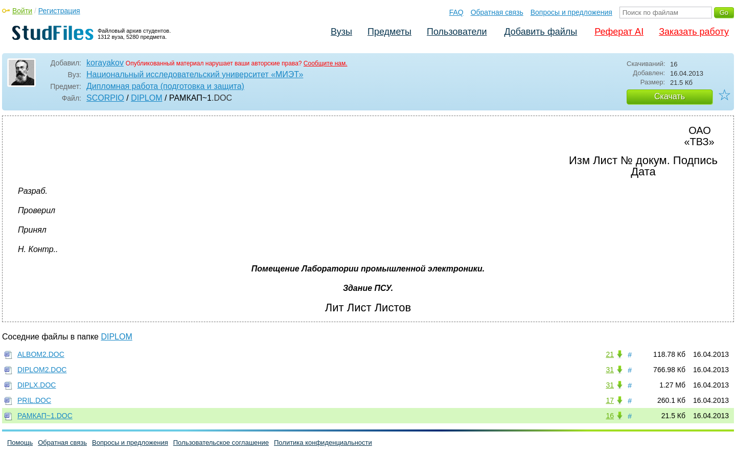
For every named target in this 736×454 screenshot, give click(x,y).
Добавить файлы (540, 32)
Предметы (389, 32)
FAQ (456, 12)
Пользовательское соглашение (221, 442)
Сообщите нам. (326, 63)
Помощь (20, 442)
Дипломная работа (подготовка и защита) (165, 86)
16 (610, 416)
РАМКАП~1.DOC (45, 416)
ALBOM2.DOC (40, 354)
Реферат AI (618, 32)
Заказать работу (694, 32)
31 (610, 370)
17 (610, 400)
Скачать (669, 96)
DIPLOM (146, 98)
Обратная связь (497, 12)
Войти (22, 11)
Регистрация (59, 11)
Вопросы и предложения (571, 12)
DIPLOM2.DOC (41, 370)
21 (610, 354)
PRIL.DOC (34, 400)
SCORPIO (105, 98)
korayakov (105, 62)
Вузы (341, 32)
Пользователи (457, 32)
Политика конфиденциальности (323, 442)
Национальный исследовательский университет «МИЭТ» (194, 74)
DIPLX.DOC (36, 385)
